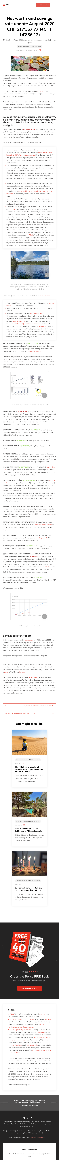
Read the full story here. (38, 1137)
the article (41, 91)
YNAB (31, 235)
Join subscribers (43, 4)
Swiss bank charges (19, 321)
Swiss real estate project (43, 525)
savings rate (29, 640)
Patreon (22, 672)
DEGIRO (32, 1019)
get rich (42, 1014)
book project (42, 326)
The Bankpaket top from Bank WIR (22, 1030)
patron (6, 672)
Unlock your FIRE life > (29, 988)
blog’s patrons (33, 677)
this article (41, 1032)
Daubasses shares (36, 313)
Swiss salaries (45, 296)
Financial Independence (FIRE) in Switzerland (29, 46)
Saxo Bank (47, 1019)
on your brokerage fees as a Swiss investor (26, 324)
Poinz (12, 1045)
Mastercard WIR (32, 1045)
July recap (12, 209)
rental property (42, 538)
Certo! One (18, 1045)
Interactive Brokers (34, 351)
